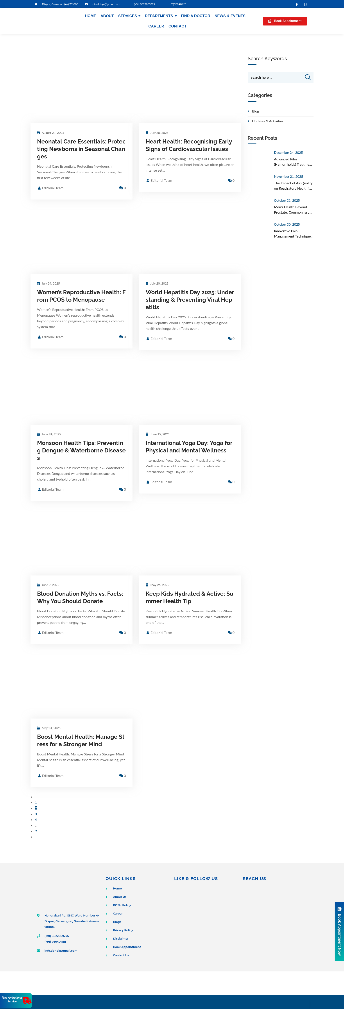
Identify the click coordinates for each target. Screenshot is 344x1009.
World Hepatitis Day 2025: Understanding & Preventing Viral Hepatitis (190, 299)
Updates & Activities (267, 122)
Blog (255, 112)
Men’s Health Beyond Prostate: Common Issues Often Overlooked (293, 212)
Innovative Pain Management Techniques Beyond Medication (293, 236)
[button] (285, 21)
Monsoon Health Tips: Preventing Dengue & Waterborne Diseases (81, 450)
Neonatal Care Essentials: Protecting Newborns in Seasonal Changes (81, 149)
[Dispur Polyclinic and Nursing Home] (275, 921)
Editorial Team (53, 188)
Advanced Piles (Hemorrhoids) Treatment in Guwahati (293, 165)
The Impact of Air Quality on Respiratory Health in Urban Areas (293, 188)
